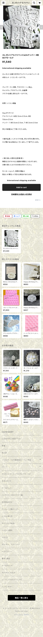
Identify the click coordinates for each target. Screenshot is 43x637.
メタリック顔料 (7, 530)
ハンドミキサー (7, 587)
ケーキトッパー (7, 488)
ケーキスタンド (7, 566)
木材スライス (6, 481)
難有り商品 (6, 558)
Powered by (21, 615)
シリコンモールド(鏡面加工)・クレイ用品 (16, 460)
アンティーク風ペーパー (10, 509)
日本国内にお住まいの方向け (21, 194)
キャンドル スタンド (9, 573)
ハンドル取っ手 (7, 516)
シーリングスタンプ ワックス (12, 580)
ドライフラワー (7, 551)
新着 (3, 446)
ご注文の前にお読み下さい (11, 439)
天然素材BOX (7, 502)
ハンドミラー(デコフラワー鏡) (12, 495)
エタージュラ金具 (8, 523)
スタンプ (5, 537)
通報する (38, 200)
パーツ (4, 467)
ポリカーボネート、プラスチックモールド (16, 474)
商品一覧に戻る (21, 598)
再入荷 (4, 453)
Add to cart (21, 187)
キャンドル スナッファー (11, 544)
